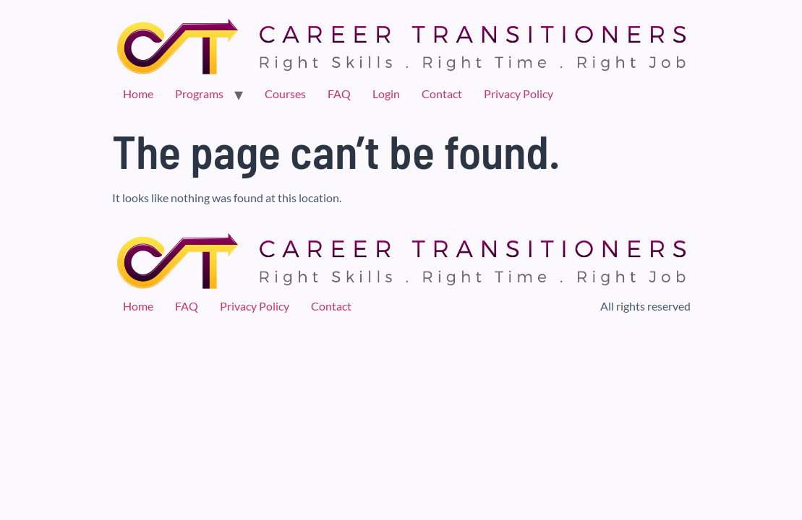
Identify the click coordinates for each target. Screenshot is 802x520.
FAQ (339, 93)
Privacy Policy (518, 93)
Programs (199, 93)
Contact (442, 93)
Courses (285, 93)
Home (138, 93)
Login (386, 93)
